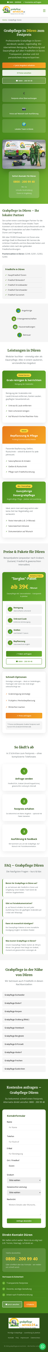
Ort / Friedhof (13, 1160)
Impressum (24, 1338)
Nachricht (11, 1199)
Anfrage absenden (24, 1221)
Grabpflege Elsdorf (13, 1003)
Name (9, 1122)
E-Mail (9, 1148)
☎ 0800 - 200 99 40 (24, 80)
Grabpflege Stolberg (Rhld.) (17, 1019)
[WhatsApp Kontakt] (42, 1346)
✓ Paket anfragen (24, 654)
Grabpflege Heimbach (14, 1027)
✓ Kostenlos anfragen (32, 2)
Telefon (10, 1136)
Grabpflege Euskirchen (15, 1069)
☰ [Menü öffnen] (44, 11)
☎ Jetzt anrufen (12, 1304)
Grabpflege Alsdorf (13, 1052)
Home (4, 20)
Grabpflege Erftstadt (14, 1044)
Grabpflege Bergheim (14, 1036)
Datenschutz (35, 1338)
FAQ (17, 1338)
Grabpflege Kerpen (13, 1011)
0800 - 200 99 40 (24, 181)
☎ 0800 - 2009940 (14, 2)
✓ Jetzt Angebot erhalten (24, 65)
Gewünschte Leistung (17, 1187)
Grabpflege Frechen (13, 1060)
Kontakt (11, 1338)
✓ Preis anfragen (24, 715)
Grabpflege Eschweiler (15, 995)
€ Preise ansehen (24, 73)
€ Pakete (30, 1304)
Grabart (10, 1174)
